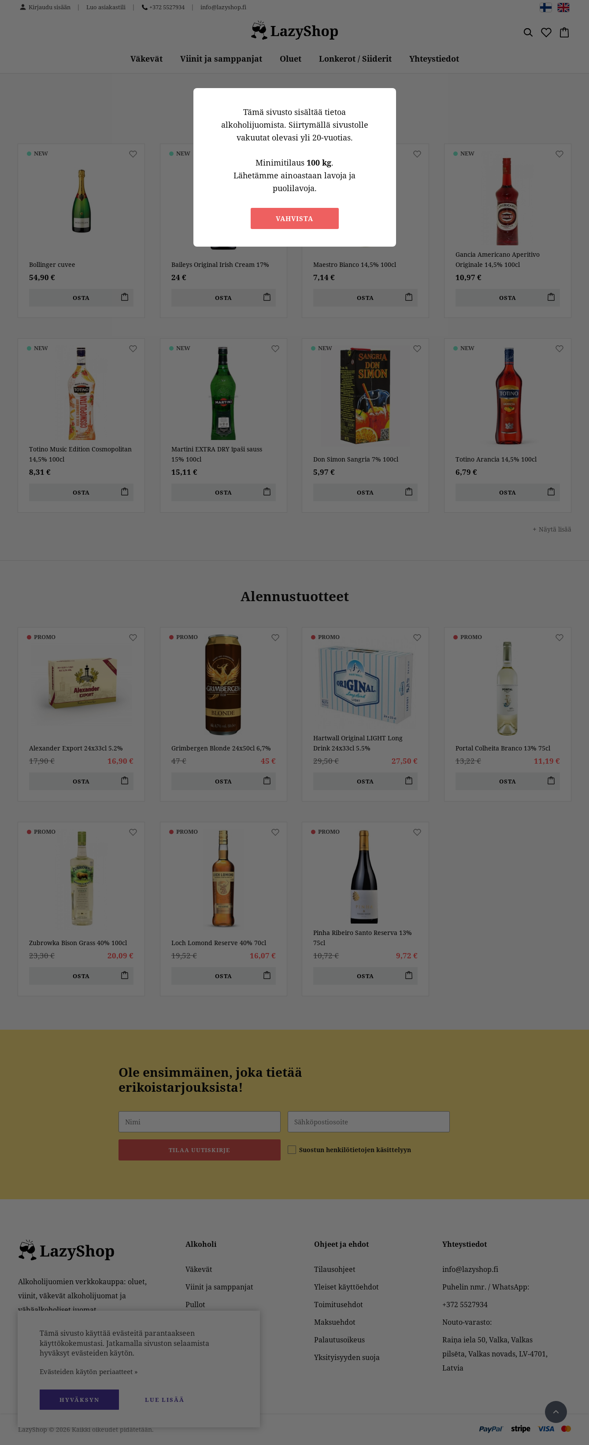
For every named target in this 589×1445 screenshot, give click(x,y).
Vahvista (294, 218)
